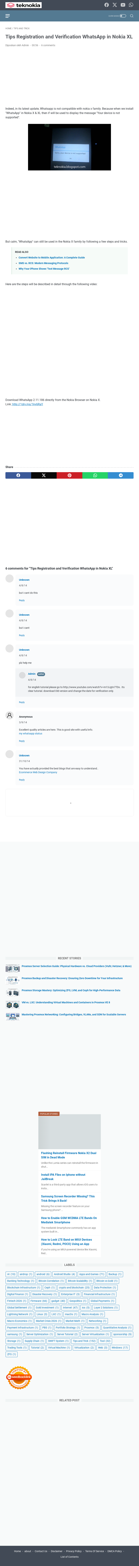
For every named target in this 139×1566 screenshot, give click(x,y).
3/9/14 (23, 722)
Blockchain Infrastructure (23, 1287)
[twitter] (44, 475)
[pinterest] (69, 475)
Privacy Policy (74, 1551)
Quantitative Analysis (117, 1327)
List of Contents (70, 1556)
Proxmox (91, 1327)
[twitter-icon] (114, 5)
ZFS (11, 1354)
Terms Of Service (94, 1551)
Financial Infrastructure (99, 1294)
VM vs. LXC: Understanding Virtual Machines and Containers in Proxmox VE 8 (66, 1002)
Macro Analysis (92, 1314)
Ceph (50, 1287)
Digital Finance (17, 1294)
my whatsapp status (30, 733)
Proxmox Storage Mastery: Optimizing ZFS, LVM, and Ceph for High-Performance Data (71, 990)
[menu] (9, 16)
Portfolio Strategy (68, 1327)
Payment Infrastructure (22, 1327)
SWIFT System (58, 1340)
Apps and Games (91, 1274)
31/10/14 (24, 761)
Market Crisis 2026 (48, 1320)
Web (102, 1347)
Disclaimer (56, 1551)
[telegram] (121, 475)
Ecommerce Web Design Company (38, 772)
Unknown (24, 579)
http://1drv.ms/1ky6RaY (27, 404)
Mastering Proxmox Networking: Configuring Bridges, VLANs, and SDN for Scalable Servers (74, 1014)
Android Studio (64, 1274)
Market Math (75, 1320)
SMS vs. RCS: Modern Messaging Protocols (43, 263)
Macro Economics (19, 1320)
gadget (58, 1300)
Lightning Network (19, 1314)
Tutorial (37, 1347)
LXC (56, 1314)
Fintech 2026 (16, 1300)
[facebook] (18, 475)
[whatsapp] (95, 475)
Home (17, 1551)
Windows (120, 1347)
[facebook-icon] (106, 5)
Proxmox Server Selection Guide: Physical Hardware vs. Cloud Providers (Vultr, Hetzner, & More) (77, 966)
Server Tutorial (67, 1334)
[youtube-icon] (122, 5)
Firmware (39, 1300)
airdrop (26, 1274)
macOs (71, 1314)
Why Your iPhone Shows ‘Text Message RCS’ (44, 268)
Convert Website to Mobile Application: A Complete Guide (52, 257)
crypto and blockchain (74, 1287)
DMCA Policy (115, 1551)
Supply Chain (34, 1340)
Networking (97, 1320)
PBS (46, 1327)
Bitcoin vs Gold (106, 1280)
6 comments (48, 45)
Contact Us (41, 1551)
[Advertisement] (69, 77)
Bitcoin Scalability (80, 1280)
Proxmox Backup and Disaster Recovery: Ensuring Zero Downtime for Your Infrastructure (72, 978)
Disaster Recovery (44, 1294)
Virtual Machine (59, 1347)
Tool (105, 1340)
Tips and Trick (84, 1340)
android (43, 1274)
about (27, 1551)
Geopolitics (78, 1300)
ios (86, 1307)
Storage (13, 1340)
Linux (42, 1314)
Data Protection (105, 1287)
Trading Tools (17, 1347)
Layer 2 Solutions (106, 1307)
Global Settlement (19, 1307)
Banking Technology (20, 1280)
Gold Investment (47, 1307)
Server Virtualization (95, 1334)
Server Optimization (39, 1334)
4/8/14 (23, 585)
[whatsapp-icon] (131, 5)
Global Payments (102, 1300)
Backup (115, 1274)
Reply (22, 600)
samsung (14, 1334)
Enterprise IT (70, 1294)
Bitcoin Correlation (51, 1280)
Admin (31, 673)
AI (11, 1274)
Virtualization (84, 1347)
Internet (70, 1307)
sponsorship (122, 1334)
